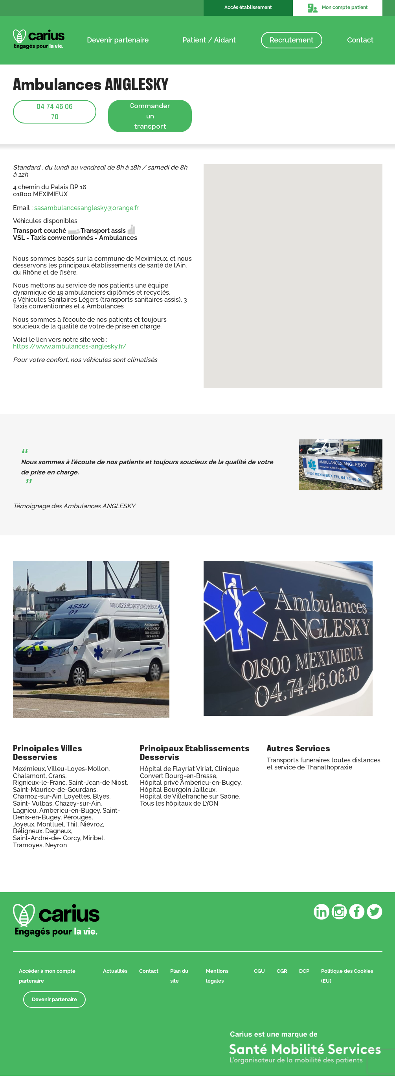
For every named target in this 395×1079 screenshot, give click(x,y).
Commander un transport (150, 117)
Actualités (115, 974)
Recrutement (292, 40)
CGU (259, 974)
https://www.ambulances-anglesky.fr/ (70, 349)
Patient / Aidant (209, 40)
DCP (304, 974)
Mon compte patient (337, 8)
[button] (293, 272)
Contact (360, 40)
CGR (282, 974)
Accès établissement (248, 7)
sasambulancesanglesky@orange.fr (86, 211)
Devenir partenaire (118, 40)
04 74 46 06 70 (55, 111)
